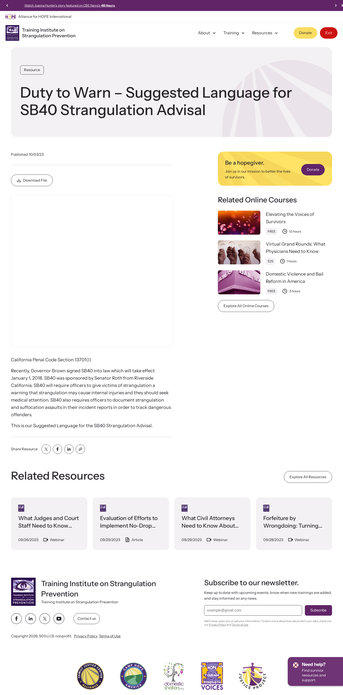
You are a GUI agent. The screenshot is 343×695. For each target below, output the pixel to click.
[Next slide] (335, 5)
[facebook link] (16, 618)
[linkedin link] (30, 618)
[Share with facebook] (57, 449)
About (207, 33)
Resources (265, 33)
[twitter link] (44, 618)
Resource (32, 69)
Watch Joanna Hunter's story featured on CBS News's (171, 5)
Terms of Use (110, 636)
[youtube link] (58, 618)
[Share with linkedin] (69, 449)
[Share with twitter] (46, 449)
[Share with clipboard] (80, 449)
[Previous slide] (7, 5)
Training (234, 33)
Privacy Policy (86, 636)
